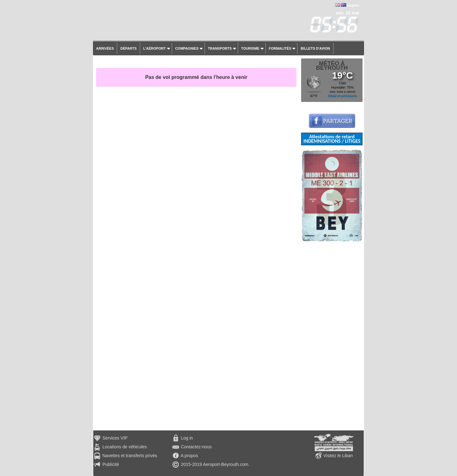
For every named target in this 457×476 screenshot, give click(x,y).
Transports (220, 48)
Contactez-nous (196, 446)
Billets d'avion (315, 48)
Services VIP (115, 437)
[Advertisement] (331, 336)
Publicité (110, 464)
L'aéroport (154, 48)
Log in (187, 437)
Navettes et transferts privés (129, 455)
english (353, 5)
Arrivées (105, 48)
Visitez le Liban (338, 455)
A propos (189, 455)
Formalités (280, 48)
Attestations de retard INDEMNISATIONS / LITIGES (331, 139)
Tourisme (250, 48)
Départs (128, 48)
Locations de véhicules (124, 446)
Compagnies (187, 48)
